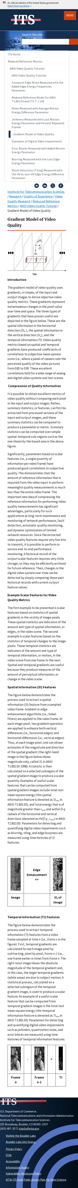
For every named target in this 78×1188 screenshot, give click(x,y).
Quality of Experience (38, 196)
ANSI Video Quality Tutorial (27, 68)
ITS (24, 20)
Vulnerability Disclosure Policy (23, 1173)
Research (15, 196)
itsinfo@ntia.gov (29, 1128)
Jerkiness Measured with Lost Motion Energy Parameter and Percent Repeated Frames (38, 123)
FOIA (8, 1155)
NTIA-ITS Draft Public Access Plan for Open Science (36, 1179)
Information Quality (17, 1167)
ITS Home (14, 54)
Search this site (32, 35)
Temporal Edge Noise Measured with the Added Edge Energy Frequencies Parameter (37, 86)
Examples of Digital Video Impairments (37, 141)
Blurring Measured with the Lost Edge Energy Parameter (36, 161)
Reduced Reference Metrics (25, 61)
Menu (70, 15)
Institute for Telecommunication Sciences (36, 192)
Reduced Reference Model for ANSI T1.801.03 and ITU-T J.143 (34, 99)
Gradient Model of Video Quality (34, 134)
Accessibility (13, 1161)
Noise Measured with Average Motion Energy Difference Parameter (35, 110)
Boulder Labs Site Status (21, 1142)
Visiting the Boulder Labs (21, 1135)
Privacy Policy (14, 1149)
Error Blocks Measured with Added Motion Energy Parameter (38, 150)
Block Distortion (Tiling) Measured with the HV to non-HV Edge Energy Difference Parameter (38, 174)
